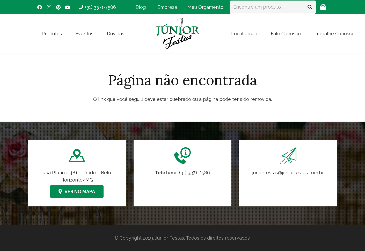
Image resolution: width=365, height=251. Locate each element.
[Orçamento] (323, 7)
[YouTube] (67, 7)
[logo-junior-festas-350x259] (178, 34)
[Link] (288, 173)
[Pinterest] (58, 7)
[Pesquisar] (310, 7)
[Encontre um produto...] (273, 7)
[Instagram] (49, 7)
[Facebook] (39, 7)
